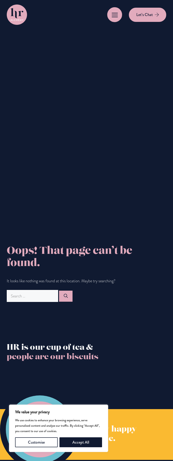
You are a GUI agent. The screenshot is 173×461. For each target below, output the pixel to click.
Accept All (80, 442)
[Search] (66, 296)
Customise (36, 442)
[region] (58, 428)
